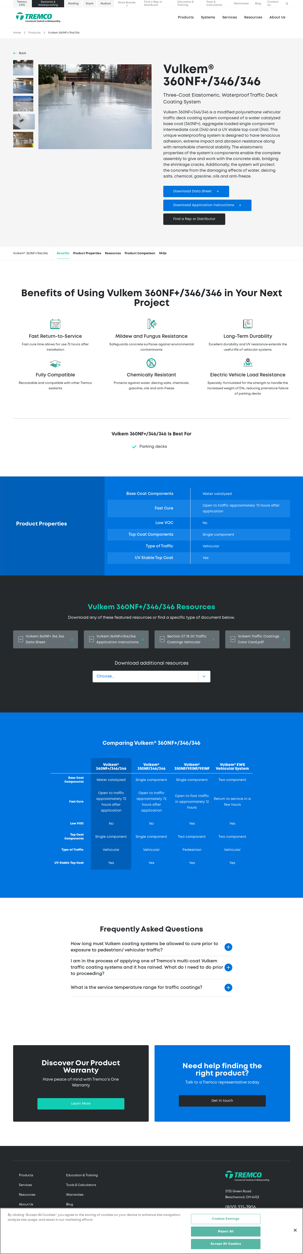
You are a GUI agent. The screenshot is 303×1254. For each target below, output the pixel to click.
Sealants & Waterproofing (48, 3)
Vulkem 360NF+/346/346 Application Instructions (116, 639)
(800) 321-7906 (240, 1207)
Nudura (106, 3)
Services (25, 1185)
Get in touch (222, 1100)
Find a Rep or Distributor (153, 3)
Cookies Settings (225, 1219)
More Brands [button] (127, 2)
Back (22, 53)
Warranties (241, 3)
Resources (253, 17)
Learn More (81, 1103)
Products (186, 17)
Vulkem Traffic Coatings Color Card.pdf (258, 639)
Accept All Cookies (225, 1244)
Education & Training (185, 3)
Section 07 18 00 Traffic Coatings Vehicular (187, 639)
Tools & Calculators (214, 3)
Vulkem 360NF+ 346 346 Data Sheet (45, 639)
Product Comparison (140, 253)
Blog (258, 3)
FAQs (162, 253)
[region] (151, 1231)
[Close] (295, 1230)
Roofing (73, 3)
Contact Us (272, 3)
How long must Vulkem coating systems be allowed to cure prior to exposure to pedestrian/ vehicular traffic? (144, 947)
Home (17, 33)
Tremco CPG (22, 3)
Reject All (226, 1231)
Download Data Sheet (192, 191)
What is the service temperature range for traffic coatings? (136, 988)
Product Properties (87, 253)
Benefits (63, 253)
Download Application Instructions (203, 205)
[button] (287, 3)
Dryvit (89, 3)
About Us (277, 17)
